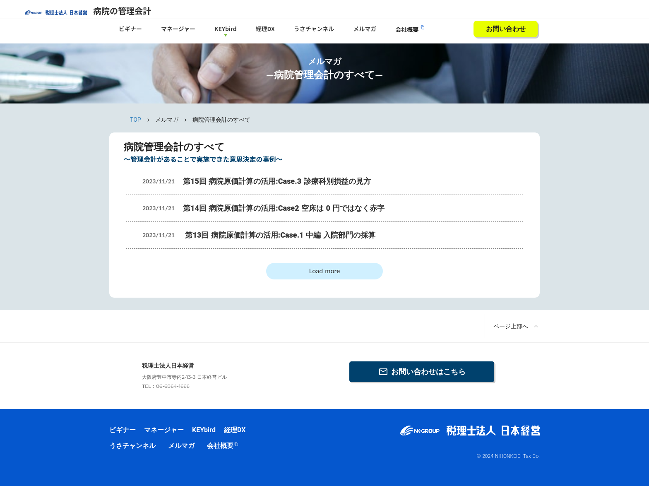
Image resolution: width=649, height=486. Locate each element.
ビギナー (130, 28)
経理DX (265, 28)
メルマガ (364, 28)
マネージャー (178, 28)
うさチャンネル (314, 28)
